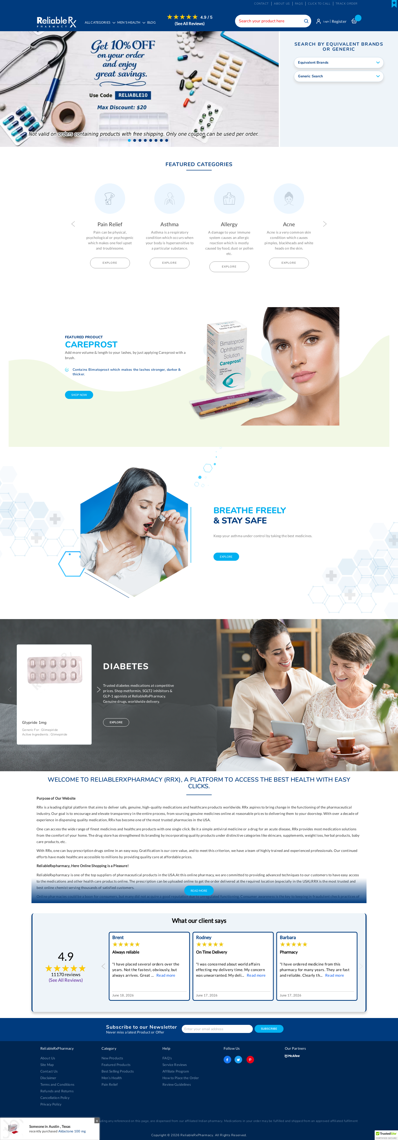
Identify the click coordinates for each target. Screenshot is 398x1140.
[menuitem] (131, 24)
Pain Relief (110, 1084)
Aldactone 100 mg (72, 1131)
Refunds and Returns (56, 1091)
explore (226, 557)
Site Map (47, 1065)
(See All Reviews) (192, 23)
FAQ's (167, 1058)
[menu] (148, 24)
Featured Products (115, 1065)
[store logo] (56, 20)
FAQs (299, 4)
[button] (129, 141)
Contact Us (48, 1071)
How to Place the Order (180, 1078)
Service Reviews (174, 1065)
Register (339, 21)
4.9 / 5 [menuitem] (209, 17)
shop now (79, 395)
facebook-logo (227, 1059)
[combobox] (269, 21)
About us (282, 4)
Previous (73, 225)
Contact (261, 4)
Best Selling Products (117, 1071)
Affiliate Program (175, 1071)
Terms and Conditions (56, 1084)
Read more (164, 976)
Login (324, 21)
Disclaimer (48, 1078)
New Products (112, 1058)
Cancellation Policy (54, 1098)
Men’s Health (112, 1078)
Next (325, 225)
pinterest (249, 1059)
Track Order (347, 4)
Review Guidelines (176, 1084)
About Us (47, 1058)
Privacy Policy (50, 1104)
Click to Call (319, 4)
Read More (199, 891)
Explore (110, 264)
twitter (238, 1059)
